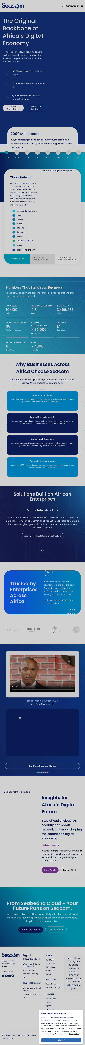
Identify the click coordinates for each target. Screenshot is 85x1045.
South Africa (50, 998)
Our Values (50, 967)
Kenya (48, 1002)
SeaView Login (72, 6)
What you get (29, 970)
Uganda (48, 1006)
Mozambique (51, 1013)
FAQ (24, 977)
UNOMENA (54, 1036)
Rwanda (49, 1016)
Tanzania (49, 1009)
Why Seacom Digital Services (32, 989)
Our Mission (50, 963)
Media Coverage (52, 987)
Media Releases (52, 984)
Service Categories (31, 994)
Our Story (49, 960)
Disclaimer (6, 1035)
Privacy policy (7, 1038)
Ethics (33, 1035)
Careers (49, 974)
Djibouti (48, 1023)
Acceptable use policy (20, 1035)
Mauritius (49, 1020)
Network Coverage (31, 974)
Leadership (50, 970)
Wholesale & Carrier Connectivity (32, 965)
